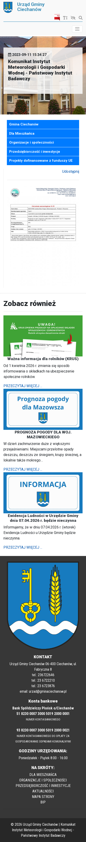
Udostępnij (70, 171)
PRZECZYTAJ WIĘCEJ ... (22, 386)
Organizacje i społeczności (31, 142)
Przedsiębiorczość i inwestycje (34, 152)
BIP (43, 802)
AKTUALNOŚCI (43, 791)
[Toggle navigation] (77, 28)
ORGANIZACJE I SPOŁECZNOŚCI (43, 780)
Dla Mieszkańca (21, 133)
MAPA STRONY (43, 797)
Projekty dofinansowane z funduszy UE (41, 160)
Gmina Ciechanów (24, 124)
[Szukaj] (79, 18)
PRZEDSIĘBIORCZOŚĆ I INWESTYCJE (43, 786)
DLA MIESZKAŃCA (43, 775)
